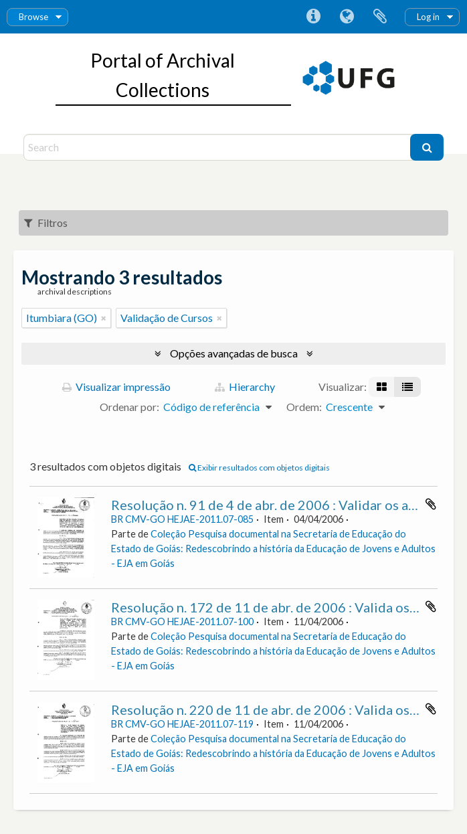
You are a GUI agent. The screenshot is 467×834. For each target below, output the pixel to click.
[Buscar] (427, 147)
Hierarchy (245, 386)
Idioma (346, 16)
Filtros (46, 222)
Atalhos (313, 16)
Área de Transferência (380, 16)
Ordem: (304, 406)
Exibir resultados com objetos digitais (259, 468)
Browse (33, 16)
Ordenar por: (129, 406)
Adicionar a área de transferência (431, 504)
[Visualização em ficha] (382, 387)
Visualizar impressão (116, 386)
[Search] (218, 147)
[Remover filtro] (103, 318)
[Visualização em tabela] (407, 387)
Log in (428, 16)
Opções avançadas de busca (234, 353)
